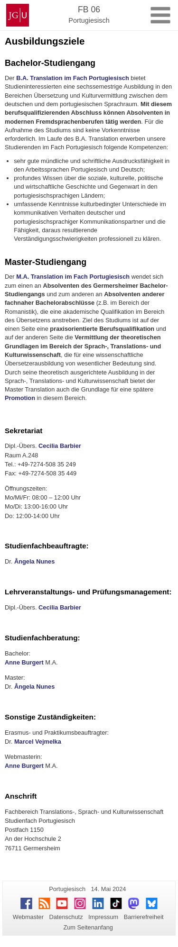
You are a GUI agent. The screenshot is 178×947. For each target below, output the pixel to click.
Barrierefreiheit (144, 916)
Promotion (20, 397)
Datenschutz (66, 916)
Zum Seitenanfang (88, 927)
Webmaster (28, 916)
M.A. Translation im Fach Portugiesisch (73, 276)
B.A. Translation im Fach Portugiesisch (72, 78)
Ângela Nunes (34, 561)
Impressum (103, 916)
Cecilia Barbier (59, 445)
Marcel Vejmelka (37, 741)
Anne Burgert (24, 662)
